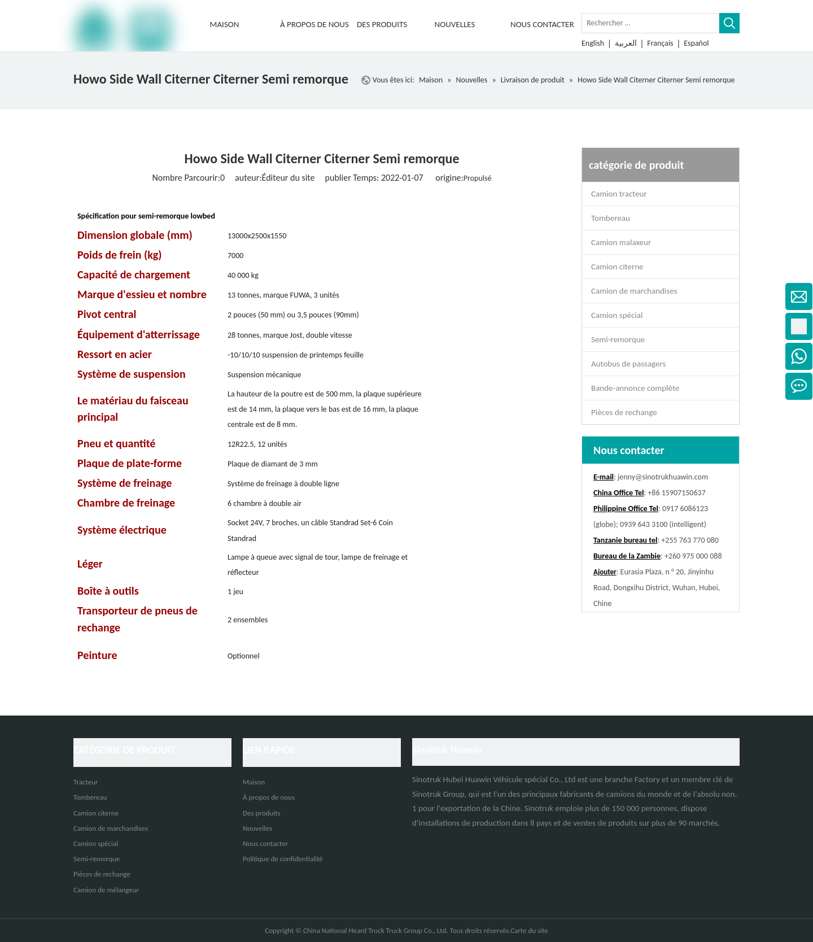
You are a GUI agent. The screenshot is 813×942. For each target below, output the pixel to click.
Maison (254, 782)
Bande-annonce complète (635, 388)
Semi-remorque (618, 339)
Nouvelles (257, 828)
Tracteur (85, 782)
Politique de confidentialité (283, 858)
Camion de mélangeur (106, 890)
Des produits (262, 813)
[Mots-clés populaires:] (729, 23)
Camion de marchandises (634, 291)
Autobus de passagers (628, 364)
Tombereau (610, 218)
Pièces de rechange (624, 412)
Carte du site (529, 930)
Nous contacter (265, 843)
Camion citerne (617, 266)
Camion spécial (616, 315)
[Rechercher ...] (650, 23)
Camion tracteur (619, 194)
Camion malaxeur (621, 242)
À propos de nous (269, 797)
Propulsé (478, 178)
